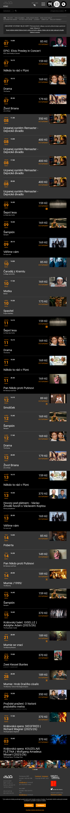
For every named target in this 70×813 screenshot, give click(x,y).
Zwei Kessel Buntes (15, 664)
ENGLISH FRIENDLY (55, 19)
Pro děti (10, 18)
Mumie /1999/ (12, 583)
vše (4, 18)
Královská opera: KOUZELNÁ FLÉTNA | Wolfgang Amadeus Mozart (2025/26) (22, 751)
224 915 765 (35, 5)
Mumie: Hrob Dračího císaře (21, 684)
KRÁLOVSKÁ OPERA (32, 18)
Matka (7, 291)
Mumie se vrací (13, 645)
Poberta (8, 545)
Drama (7, 88)
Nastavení (29, 805)
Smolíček (9, 407)
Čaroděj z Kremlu (14, 271)
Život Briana (11, 108)
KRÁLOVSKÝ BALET (46, 18)
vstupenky (43, 44)
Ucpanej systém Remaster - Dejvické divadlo (20, 129)
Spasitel (8, 310)
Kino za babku (20, 18)
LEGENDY (37, 19)
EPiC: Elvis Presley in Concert (22, 50)
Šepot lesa (10, 212)
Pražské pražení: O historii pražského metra (19, 705)
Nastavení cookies (56, 794)
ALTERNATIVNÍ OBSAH (10, 19)
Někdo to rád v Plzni (16, 70)
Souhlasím (41, 805)
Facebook (38, 776)
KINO (5, 6)
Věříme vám (11, 252)
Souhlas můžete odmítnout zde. (35, 810)
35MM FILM (44, 19)
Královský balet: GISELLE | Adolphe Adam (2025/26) (20, 624)
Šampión (9, 232)
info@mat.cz (23, 782)
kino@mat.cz (23, 795)
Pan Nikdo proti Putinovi (18, 388)
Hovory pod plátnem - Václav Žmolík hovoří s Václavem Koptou (24, 505)
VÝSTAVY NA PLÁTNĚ (25, 19)
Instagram (45, 776)
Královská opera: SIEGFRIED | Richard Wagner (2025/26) (22, 728)
